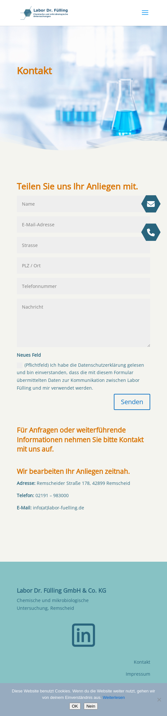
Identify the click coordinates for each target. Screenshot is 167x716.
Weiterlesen (114, 697)
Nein (90, 706)
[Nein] (159, 699)
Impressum (138, 674)
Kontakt (142, 662)
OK (75, 706)
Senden (132, 401)
